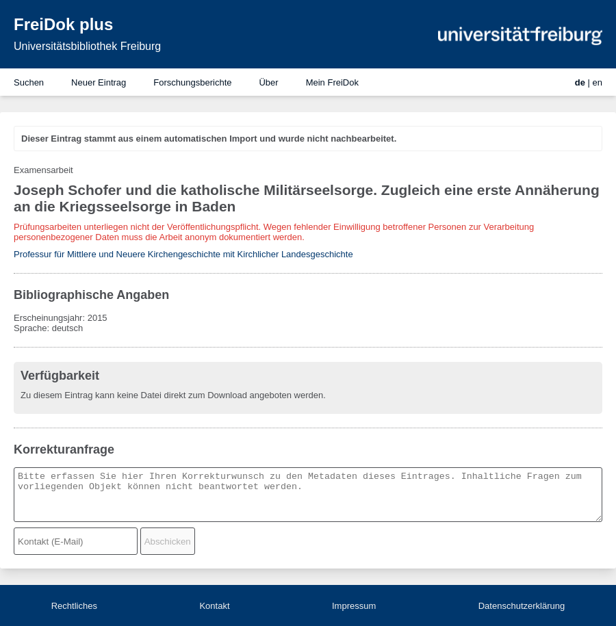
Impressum (354, 606)
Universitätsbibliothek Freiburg (87, 46)
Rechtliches (74, 606)
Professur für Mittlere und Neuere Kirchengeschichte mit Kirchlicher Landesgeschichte (183, 254)
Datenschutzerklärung (521, 606)
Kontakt (214, 606)
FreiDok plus (63, 24)
